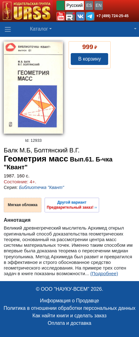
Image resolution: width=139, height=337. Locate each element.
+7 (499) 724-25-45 (112, 16)
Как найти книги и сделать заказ (69, 315)
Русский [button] (74, 5)
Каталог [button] (39, 29)
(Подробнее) (104, 273)
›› (72, 205)
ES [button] (89, 5)
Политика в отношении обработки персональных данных (69, 308)
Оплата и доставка (69, 323)
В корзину (89, 59)
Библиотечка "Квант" (41, 187)
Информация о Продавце (69, 300)
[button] (60, 16)
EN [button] (99, 5)
